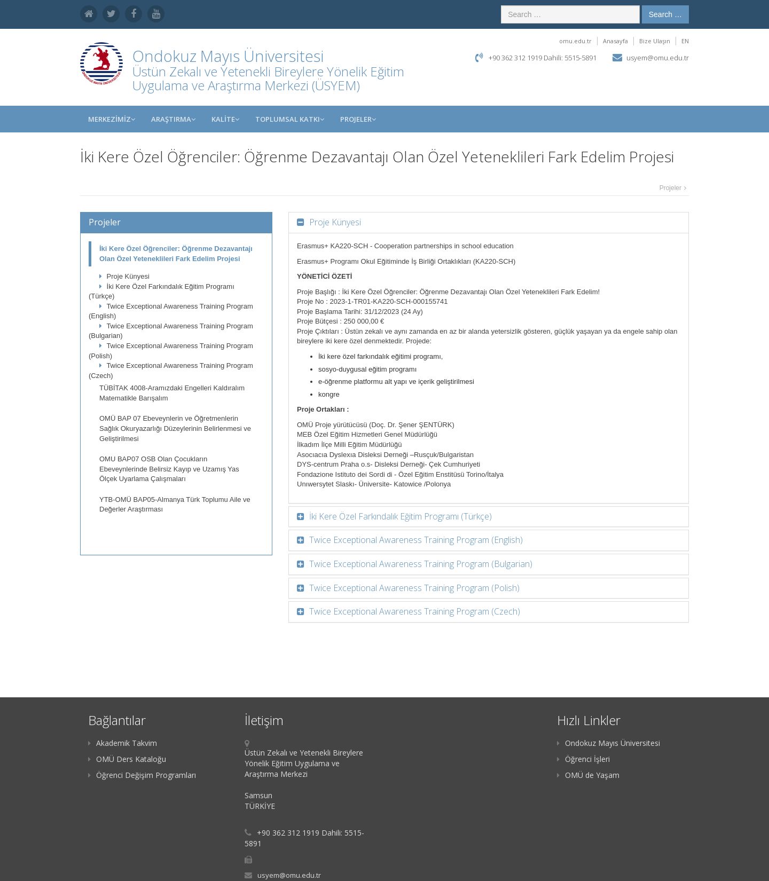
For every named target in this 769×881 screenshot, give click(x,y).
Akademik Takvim (122, 743)
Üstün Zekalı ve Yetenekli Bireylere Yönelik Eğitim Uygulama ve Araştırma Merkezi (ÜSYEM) (268, 78)
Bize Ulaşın (654, 41)
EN (685, 41)
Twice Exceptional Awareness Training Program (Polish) (171, 351)
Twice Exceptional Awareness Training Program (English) (171, 311)
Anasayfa (615, 41)
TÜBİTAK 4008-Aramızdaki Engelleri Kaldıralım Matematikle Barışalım (172, 393)
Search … (665, 14)
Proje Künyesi (124, 276)
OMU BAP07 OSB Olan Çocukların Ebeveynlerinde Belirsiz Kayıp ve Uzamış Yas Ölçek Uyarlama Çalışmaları (169, 469)
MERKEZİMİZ (111, 119)
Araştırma (173, 119)
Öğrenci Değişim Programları (142, 775)
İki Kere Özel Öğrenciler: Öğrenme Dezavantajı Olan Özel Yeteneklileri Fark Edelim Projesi (176, 254)
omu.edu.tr (575, 41)
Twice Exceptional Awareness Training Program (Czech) (171, 370)
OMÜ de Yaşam (588, 775)
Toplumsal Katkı (289, 119)
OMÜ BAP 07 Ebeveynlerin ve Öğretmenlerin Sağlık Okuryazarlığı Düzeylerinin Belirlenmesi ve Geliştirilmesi (175, 428)
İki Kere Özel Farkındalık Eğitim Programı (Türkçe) (161, 291)
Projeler (358, 119)
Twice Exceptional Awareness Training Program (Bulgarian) (171, 331)
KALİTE (225, 119)
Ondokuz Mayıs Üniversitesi (608, 743)
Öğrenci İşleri (583, 759)
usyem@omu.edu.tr (657, 57)
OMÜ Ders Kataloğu (127, 759)
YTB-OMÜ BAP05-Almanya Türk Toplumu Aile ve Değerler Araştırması (174, 504)
